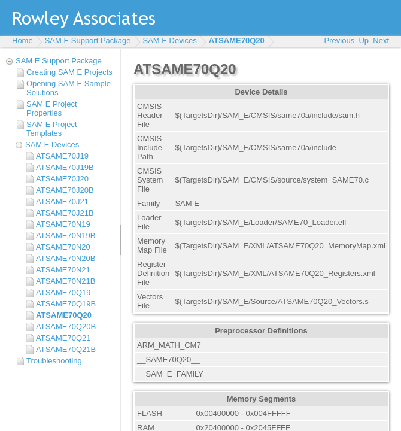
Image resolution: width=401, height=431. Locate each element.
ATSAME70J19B (65, 167)
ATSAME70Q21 (63, 337)
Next (381, 40)
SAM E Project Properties (51, 108)
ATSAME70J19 (62, 155)
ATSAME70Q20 (237, 40)
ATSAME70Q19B (66, 303)
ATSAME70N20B (65, 258)
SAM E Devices (170, 40)
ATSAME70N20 (63, 246)
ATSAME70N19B (65, 235)
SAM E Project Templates (51, 129)
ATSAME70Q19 (63, 292)
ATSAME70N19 (63, 224)
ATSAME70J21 (62, 201)
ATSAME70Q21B (66, 349)
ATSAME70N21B (65, 281)
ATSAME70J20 (62, 178)
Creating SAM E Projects (69, 72)
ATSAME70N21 (63, 269)
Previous (339, 40)
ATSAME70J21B (65, 212)
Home (22, 40)
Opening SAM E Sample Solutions (68, 88)
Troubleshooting (54, 360)
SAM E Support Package (88, 40)
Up (364, 40)
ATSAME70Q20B (66, 326)
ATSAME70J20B (65, 190)
